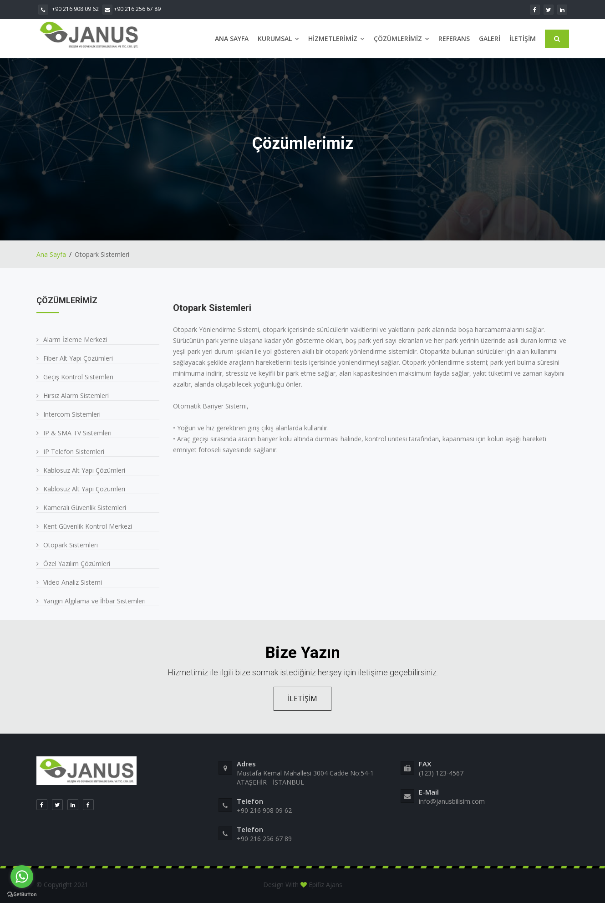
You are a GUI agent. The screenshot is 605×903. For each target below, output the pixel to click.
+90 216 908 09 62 (68, 9)
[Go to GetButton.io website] (21, 894)
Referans (454, 38)
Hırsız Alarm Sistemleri (76, 395)
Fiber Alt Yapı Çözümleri (78, 358)
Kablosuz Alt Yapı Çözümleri (84, 470)
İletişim (522, 38)
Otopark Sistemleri (70, 545)
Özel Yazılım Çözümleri (76, 563)
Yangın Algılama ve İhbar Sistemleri (94, 601)
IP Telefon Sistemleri (73, 451)
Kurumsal (278, 38)
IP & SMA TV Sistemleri (77, 433)
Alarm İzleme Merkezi (75, 339)
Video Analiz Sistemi (72, 582)
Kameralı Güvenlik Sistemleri (84, 507)
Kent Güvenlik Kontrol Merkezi (87, 526)
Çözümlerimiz (401, 38)
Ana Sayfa (232, 38)
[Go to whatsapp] (21, 876)
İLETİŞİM (302, 699)
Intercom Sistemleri (72, 414)
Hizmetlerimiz (336, 38)
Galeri (489, 38)
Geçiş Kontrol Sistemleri (78, 376)
